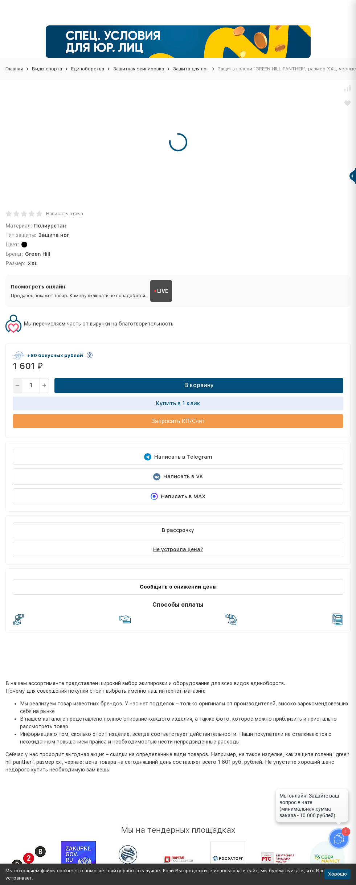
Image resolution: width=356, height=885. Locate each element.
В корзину (199, 385)
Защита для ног (191, 68)
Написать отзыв (64, 213)
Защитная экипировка (138, 68)
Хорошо (337, 874)
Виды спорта (47, 68)
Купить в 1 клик (178, 403)
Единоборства (87, 68)
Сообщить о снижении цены (178, 587)
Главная (14, 68)
